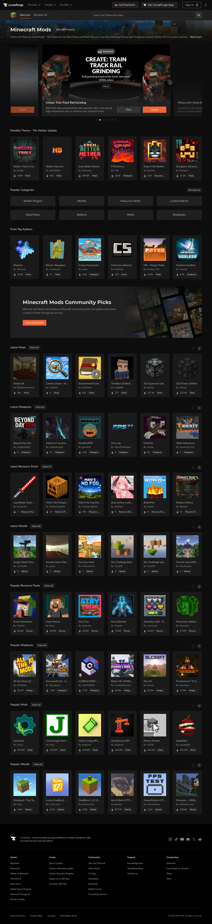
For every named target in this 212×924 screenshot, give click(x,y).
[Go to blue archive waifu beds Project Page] (122, 494)
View (128, 109)
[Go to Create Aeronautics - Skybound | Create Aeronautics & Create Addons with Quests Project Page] (89, 257)
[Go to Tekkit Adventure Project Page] (187, 435)
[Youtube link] (182, 839)
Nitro (168, 879)
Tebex (169, 874)
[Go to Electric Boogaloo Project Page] (57, 257)
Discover (25, 14)
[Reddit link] (200, 839)
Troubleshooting (135, 868)
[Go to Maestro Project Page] (24, 257)
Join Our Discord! (96, 863)
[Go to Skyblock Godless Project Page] (187, 257)
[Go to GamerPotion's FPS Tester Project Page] (154, 792)
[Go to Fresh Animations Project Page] (24, 614)
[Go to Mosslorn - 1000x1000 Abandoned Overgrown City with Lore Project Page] (187, 792)
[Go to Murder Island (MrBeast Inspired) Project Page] (187, 554)
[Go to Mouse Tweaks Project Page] (154, 733)
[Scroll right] (199, 348)
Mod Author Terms (68, 916)
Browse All (40, 14)
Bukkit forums (95, 889)
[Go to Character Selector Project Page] (122, 257)
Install (154, 109)
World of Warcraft (19, 874)
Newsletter (93, 879)
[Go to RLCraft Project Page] (154, 673)
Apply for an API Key (59, 879)
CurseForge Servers (97, 894)
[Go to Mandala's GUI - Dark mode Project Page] (154, 614)
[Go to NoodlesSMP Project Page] (89, 435)
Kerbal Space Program (20, 889)
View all (34, 347)
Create (50, 4)
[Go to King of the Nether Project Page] (154, 158)
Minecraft (15, 868)
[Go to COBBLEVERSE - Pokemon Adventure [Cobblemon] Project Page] (89, 673)
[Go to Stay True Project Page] (89, 614)
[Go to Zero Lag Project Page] (122, 435)
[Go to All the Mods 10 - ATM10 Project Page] (24, 673)
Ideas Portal (94, 868)
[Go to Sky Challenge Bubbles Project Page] (122, 554)
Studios (66, 4)
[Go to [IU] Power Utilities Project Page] (187, 375)
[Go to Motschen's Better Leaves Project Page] (187, 614)
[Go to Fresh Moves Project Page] (57, 614)
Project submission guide (61, 868)
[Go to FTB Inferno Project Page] (122, 158)
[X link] (194, 839)
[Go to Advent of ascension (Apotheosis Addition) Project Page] (57, 435)
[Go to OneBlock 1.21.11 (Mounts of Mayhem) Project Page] (89, 792)
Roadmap (93, 884)
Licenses (51, 916)
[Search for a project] (143, 15)
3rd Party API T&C (58, 884)
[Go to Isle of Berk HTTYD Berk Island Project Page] (122, 792)
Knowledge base (135, 863)
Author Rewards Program (61, 874)
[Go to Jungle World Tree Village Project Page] (24, 554)
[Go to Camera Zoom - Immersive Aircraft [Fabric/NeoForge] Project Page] (57, 375)
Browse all (194, 190)
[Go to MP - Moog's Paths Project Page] (154, 257)
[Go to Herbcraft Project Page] (24, 375)
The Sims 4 (15, 879)
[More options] (206, 5)
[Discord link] (188, 839)
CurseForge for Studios (177, 868)
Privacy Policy (36, 916)
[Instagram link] (170, 839)
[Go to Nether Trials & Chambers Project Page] (24, 158)
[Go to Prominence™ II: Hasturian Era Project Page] (187, 673)
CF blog (92, 874)
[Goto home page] (13, 5)
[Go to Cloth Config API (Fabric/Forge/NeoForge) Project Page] (89, 733)
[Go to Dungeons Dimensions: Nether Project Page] (187, 158)
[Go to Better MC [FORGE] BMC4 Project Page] (122, 673)
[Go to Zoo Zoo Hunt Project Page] (89, 554)
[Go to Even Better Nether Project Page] (89, 158)
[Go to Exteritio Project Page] (154, 435)
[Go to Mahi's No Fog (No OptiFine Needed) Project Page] (89, 494)
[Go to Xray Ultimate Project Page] (122, 614)
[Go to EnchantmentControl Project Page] (89, 375)
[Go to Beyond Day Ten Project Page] (24, 435)
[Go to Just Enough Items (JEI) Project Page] (57, 733)
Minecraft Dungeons (20, 894)
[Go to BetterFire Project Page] (154, 494)
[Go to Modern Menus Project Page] (187, 494)
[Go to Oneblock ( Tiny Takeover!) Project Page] (24, 792)
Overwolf (170, 863)
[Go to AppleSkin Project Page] (187, 733)
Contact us (132, 874)
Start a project (56, 863)
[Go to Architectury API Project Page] (122, 733)
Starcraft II (15, 884)
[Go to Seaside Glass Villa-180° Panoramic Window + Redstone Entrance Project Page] (57, 554)
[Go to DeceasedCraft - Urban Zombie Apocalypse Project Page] (57, 673)
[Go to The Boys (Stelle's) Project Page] (122, 375)
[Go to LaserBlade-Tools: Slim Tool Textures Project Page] (24, 494)
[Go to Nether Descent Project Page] (57, 158)
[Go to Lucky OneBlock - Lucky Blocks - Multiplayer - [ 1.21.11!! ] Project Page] (57, 792)
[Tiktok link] (176, 839)
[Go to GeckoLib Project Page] (24, 733)
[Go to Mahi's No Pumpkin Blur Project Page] (57, 494)
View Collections (34, 323)
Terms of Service (17, 916)
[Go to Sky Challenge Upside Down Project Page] (154, 554)
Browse (34, 4)
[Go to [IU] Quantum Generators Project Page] (154, 375)
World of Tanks (17, 899)
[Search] (199, 15)
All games (14, 863)
